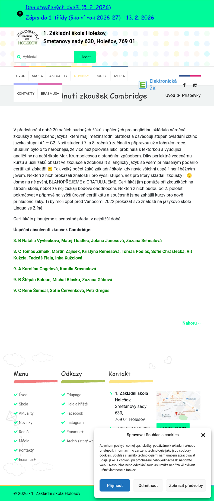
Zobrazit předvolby (186, 485)
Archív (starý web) (81, 441)
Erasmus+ (50, 93)
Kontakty (26, 93)
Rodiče (101, 76)
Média (119, 76)
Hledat (85, 57)
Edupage (73, 395)
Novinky (81, 76)
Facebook (74, 413)
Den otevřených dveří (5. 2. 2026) (68, 7)
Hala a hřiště (77, 404)
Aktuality (58, 76)
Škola (37, 76)
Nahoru (192, 323)
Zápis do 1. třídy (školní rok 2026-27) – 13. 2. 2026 (89, 17)
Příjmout (115, 485)
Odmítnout (148, 485)
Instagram (75, 422)
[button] (203, 434)
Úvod (20, 76)
